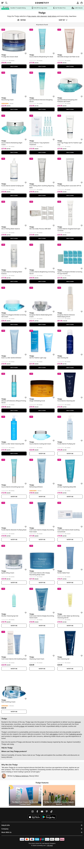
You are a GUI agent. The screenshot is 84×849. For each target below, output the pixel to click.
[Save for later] (24, 52)
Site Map (50, 845)
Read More (72, 16)
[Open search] (7, 3)
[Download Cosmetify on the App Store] (34, 817)
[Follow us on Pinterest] (47, 811)
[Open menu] (3, 3)
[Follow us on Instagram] (32, 811)
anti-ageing (54, 734)
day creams (32, 16)
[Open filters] (21, 20)
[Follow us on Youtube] (42, 811)
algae (22, 726)
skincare (78, 722)
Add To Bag (14, 66)
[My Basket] (81, 3)
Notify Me (42, 453)
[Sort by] (63, 20)
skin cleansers (42, 16)
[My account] (77, 3)
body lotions (52, 16)
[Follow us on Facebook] (37, 811)
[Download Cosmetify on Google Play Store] (49, 817)
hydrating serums (75, 734)
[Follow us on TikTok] (51, 811)
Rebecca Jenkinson (21, 776)
